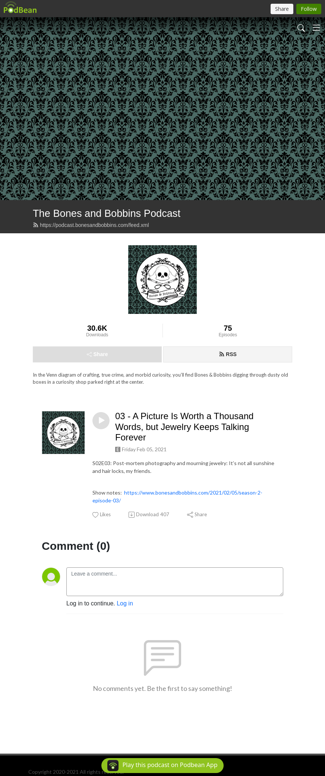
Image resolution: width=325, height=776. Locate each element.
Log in (125, 603)
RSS (228, 354)
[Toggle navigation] (316, 28)
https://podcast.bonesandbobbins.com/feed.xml (91, 225)
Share (97, 354)
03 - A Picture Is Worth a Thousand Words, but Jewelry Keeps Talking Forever (184, 427)
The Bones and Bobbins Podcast (106, 213)
